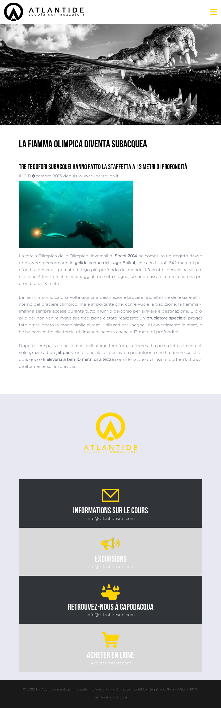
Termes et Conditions (110, 697)
